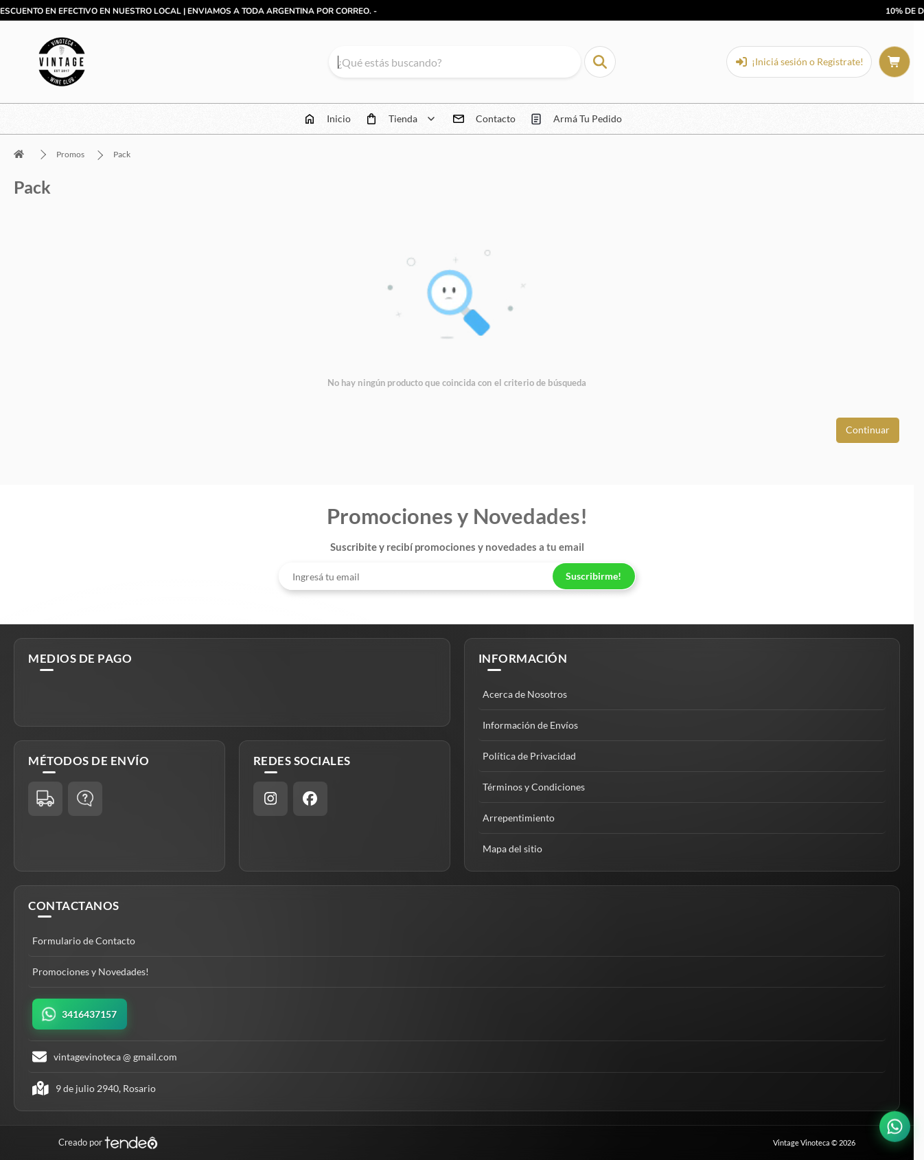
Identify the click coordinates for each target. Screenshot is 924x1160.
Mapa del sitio (512, 848)
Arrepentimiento (519, 817)
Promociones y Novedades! (90, 971)
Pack (121, 154)
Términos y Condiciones (534, 787)
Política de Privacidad (529, 756)
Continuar (868, 429)
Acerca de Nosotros (525, 694)
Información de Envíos (530, 725)
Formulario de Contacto (83, 940)
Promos (70, 154)
